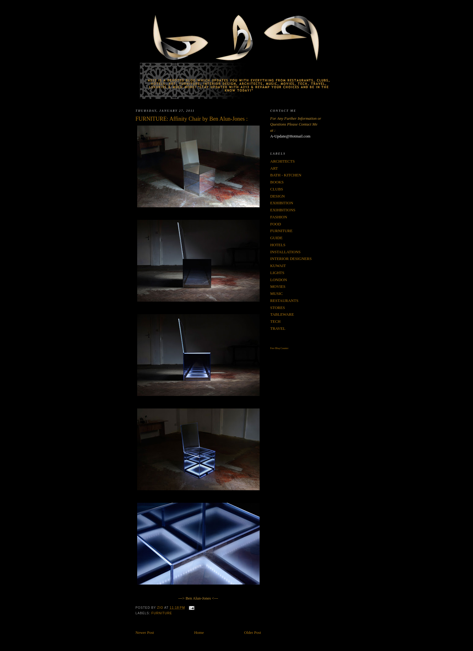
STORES (277, 307)
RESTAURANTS (284, 300)
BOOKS (277, 182)
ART (274, 168)
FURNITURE (162, 613)
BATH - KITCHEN (286, 175)
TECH (275, 321)
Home (199, 632)
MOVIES (278, 286)
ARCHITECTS (282, 161)
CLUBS (276, 189)
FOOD (275, 224)
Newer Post (145, 632)
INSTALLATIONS (285, 252)
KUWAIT (278, 265)
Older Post (252, 632)
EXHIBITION (281, 203)
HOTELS (278, 245)
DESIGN (277, 196)
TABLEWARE (282, 314)
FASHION (278, 217)
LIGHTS (277, 272)
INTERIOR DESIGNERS (291, 258)
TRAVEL (278, 328)
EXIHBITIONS (282, 210)
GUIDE (276, 237)
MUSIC (276, 293)
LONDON (278, 279)
